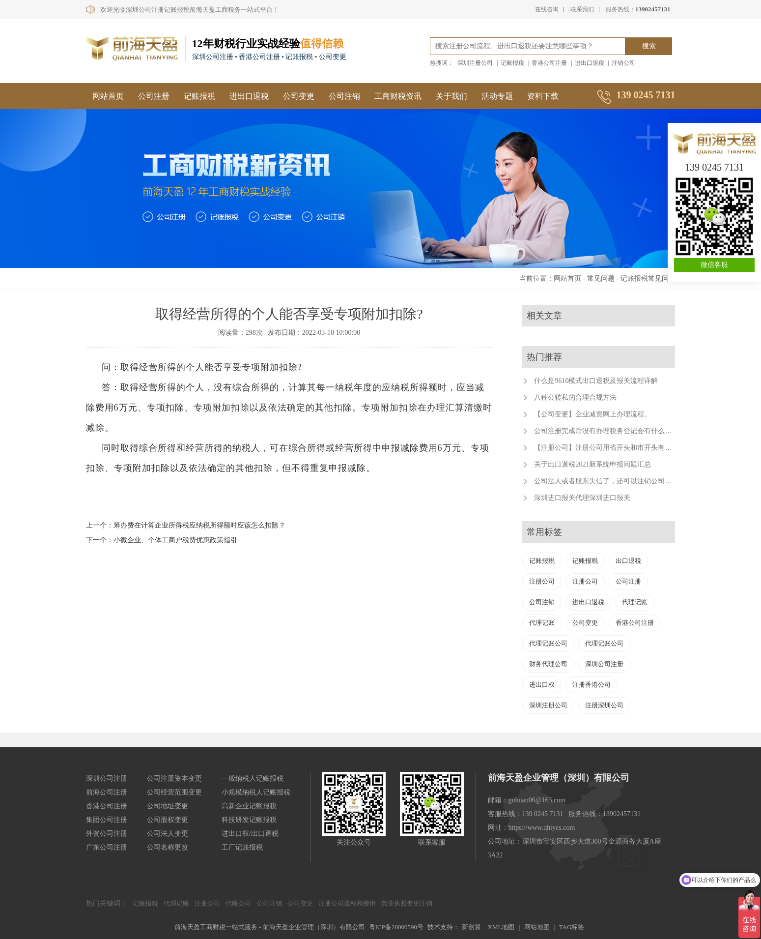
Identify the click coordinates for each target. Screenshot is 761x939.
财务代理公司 (548, 664)
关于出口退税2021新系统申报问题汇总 (592, 464)
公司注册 (153, 96)
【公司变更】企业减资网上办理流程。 (592, 414)
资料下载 (543, 96)
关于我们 (451, 96)
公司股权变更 (167, 819)
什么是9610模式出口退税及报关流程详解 (596, 380)
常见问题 (601, 278)
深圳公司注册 (604, 664)
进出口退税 (589, 62)
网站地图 (537, 927)
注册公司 (542, 581)
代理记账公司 (548, 643)
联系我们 (582, 9)
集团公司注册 (106, 819)
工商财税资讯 (398, 96)
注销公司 (623, 62)
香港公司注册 (549, 62)
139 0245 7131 (714, 167)
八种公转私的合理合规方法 (575, 397)
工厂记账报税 (242, 847)
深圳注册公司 (475, 62)
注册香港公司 (591, 684)
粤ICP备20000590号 (396, 927)
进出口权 (542, 684)
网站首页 (108, 96)
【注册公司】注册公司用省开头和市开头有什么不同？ (616, 447)
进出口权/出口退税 (250, 833)
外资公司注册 (106, 833)
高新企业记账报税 (249, 806)
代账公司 (238, 903)
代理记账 (635, 602)
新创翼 (471, 927)
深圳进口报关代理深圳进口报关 (582, 497)
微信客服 (714, 264)
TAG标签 (572, 927)
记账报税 (512, 62)
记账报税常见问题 (648, 278)
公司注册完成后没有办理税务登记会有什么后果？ (609, 431)
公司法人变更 (167, 833)
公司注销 (344, 96)
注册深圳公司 (604, 705)
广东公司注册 (106, 847)
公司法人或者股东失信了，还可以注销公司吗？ (606, 481)
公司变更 (298, 96)
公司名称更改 (167, 847)
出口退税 (628, 560)
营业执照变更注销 (406, 903)
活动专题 (497, 96)
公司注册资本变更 (174, 778)
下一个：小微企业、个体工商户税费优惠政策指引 (161, 540)
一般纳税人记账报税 (252, 778)
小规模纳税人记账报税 (256, 792)
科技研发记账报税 (249, 819)
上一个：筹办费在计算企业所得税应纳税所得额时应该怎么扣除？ (185, 525)
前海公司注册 (106, 792)
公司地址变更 (167, 806)
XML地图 (501, 927)
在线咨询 (547, 9)
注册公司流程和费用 (347, 903)
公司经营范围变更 (174, 792)
